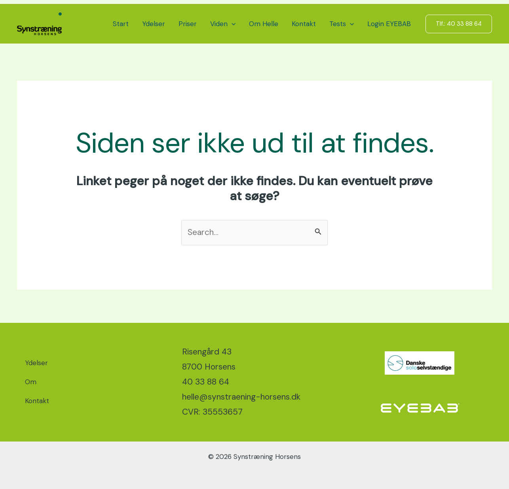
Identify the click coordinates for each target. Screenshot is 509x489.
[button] (232, 24)
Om (30, 381)
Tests (341, 24)
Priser (188, 23)
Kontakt (304, 23)
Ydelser (153, 23)
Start (121, 23)
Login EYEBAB (389, 23)
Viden (223, 24)
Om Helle (263, 23)
